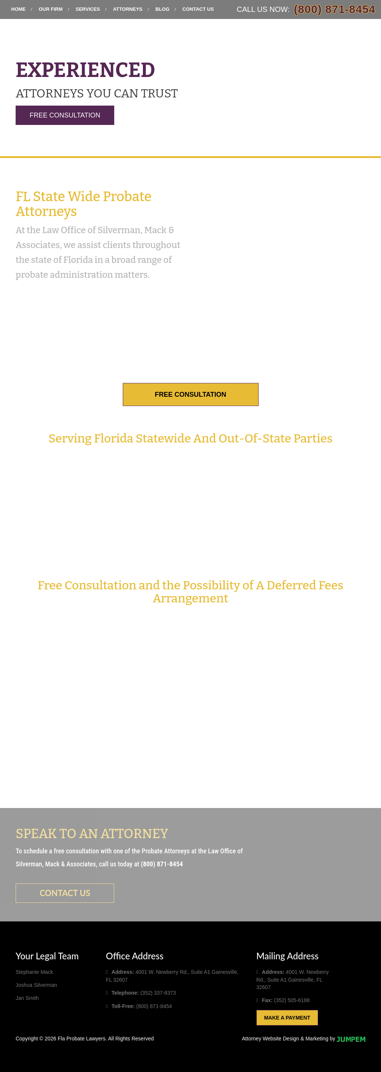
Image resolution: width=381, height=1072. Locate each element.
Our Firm (51, 9)
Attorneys (128, 9)
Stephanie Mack (34, 972)
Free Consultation (64, 115)
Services (88, 9)
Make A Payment (287, 1018)
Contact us (64, 893)
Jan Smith (27, 998)
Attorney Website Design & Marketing (285, 1039)
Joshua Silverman (36, 985)
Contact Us (198, 9)
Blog (163, 9)
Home (18, 9)
